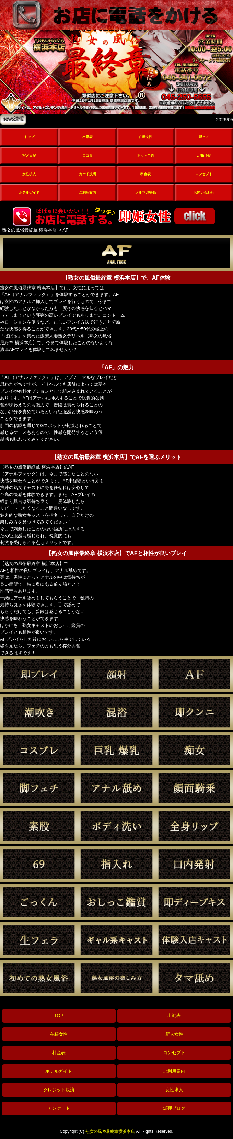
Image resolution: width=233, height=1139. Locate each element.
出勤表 (87, 137)
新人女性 (174, 1034)
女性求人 (29, 174)
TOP (58, 1015)
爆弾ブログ (174, 1108)
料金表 (145, 174)
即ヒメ (204, 137)
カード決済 (87, 174)
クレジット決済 (58, 1089)
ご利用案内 (87, 192)
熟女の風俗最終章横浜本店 (110, 1131)
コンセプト (203, 174)
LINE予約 (204, 155)
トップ (29, 137)
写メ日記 (29, 155)
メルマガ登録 (145, 192)
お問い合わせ (204, 192)
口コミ (87, 155)
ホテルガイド (29, 192)
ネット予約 (145, 155)
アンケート (59, 1108)
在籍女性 (145, 137)
